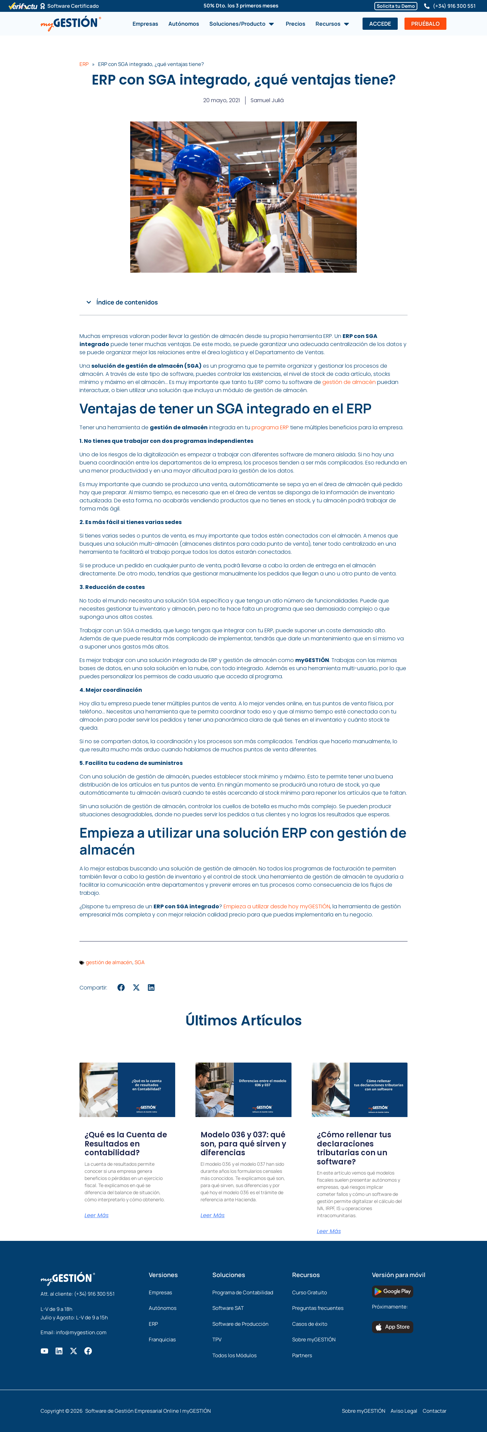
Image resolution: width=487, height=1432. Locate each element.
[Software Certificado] (43, 6)
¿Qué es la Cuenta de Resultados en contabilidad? (126, 1144)
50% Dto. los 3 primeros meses (241, 5)
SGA (140, 962)
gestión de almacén (349, 382)
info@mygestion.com (81, 1332)
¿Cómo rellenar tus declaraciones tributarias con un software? (354, 1148)
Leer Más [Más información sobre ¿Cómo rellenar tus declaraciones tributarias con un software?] (329, 1231)
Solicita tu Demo (396, 6)
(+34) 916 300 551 (454, 5)
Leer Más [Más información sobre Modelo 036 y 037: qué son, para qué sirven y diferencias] (213, 1215)
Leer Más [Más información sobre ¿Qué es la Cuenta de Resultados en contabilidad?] (97, 1215)
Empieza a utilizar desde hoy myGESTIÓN (277, 906)
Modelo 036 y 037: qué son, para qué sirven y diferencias (243, 1144)
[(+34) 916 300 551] (427, 6)
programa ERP (270, 427)
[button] (88, 302)
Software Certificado (73, 5)
